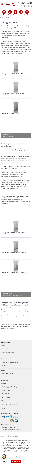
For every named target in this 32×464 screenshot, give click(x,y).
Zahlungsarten (5, 349)
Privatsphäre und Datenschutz (9, 362)
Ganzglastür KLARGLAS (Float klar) (13, 74)
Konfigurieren (16, 461)
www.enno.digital (17, 436)
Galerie (3, 401)
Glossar (3, 345)
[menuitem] (4, 12)
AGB (2, 355)
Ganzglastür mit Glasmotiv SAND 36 (14, 233)
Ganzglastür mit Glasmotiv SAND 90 (14, 253)
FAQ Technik (5, 393)
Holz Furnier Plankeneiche (9, 404)
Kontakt (3, 408)
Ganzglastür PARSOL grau (10, 113)
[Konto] (21, 12)
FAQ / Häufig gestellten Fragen (9, 387)
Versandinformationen (7, 352)
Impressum (4, 365)
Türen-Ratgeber (5, 397)
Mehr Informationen (22, 452)
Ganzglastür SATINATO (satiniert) (13, 94)
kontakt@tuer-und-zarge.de (13, 429)
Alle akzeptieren (20, 457)
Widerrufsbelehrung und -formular (11, 359)
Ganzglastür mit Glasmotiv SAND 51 (14, 272)
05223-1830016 (14, 427)
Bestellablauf (4, 383)
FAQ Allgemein (6, 390)
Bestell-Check (5, 380)
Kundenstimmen (5, 377)
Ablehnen (10, 457)
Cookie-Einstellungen (7, 373)
